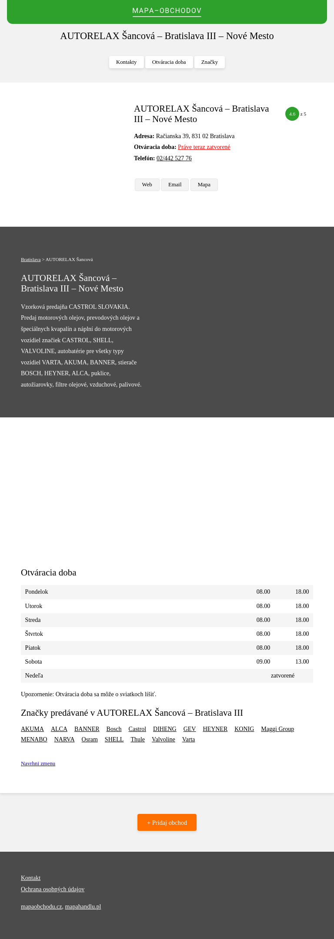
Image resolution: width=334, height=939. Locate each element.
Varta (188, 739)
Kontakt (30, 878)
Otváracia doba (169, 62)
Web (147, 185)
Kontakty (126, 62)
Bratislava (30, 259)
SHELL (114, 739)
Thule (137, 739)
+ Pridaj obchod (167, 822)
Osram (90, 739)
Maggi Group (277, 729)
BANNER (87, 729)
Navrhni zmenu (38, 763)
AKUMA (32, 729)
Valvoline (163, 739)
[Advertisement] (74, 146)
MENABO (34, 739)
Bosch (114, 729)
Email (175, 185)
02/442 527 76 (174, 158)
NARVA (64, 739)
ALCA (59, 729)
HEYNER (215, 729)
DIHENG (165, 729)
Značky (209, 62)
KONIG (244, 729)
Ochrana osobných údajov (52, 889)
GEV (190, 729)
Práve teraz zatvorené (204, 147)
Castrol (137, 729)
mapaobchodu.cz (41, 906)
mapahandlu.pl (83, 906)
